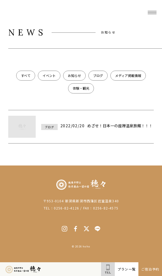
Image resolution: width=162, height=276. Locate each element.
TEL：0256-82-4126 (61, 208)
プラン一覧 (127, 269)
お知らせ (74, 75)
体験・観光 (81, 88)
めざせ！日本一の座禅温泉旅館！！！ (120, 125)
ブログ (98, 75)
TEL (108, 269)
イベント (49, 75)
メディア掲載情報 (128, 75)
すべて (25, 75)
